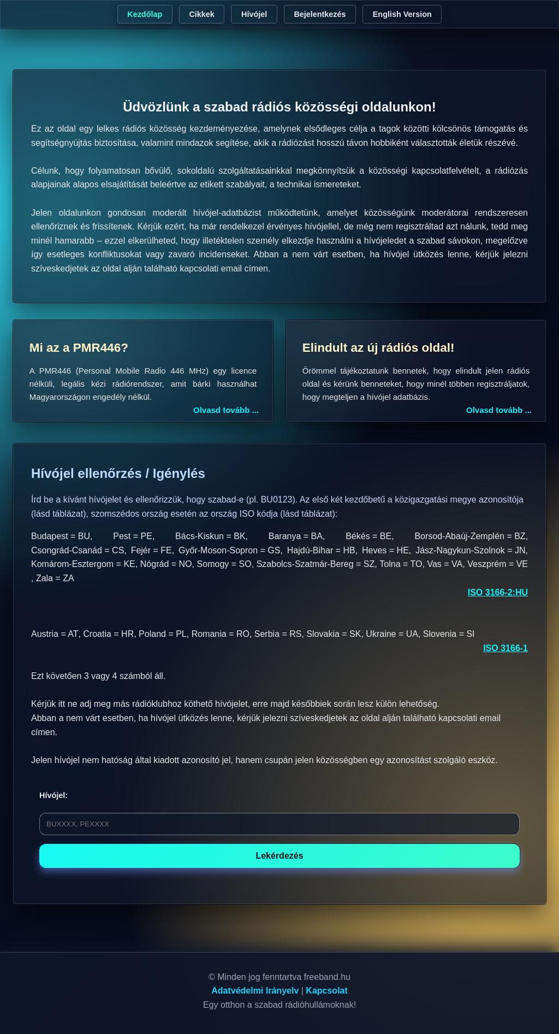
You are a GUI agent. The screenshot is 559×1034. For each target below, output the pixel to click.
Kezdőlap (144, 14)
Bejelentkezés (320, 14)
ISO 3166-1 (505, 648)
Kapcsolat (326, 990)
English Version (402, 14)
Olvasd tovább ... (226, 410)
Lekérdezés (279, 855)
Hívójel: (53, 795)
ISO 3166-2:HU (498, 592)
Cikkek (201, 14)
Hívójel (254, 14)
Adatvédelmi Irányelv (255, 990)
